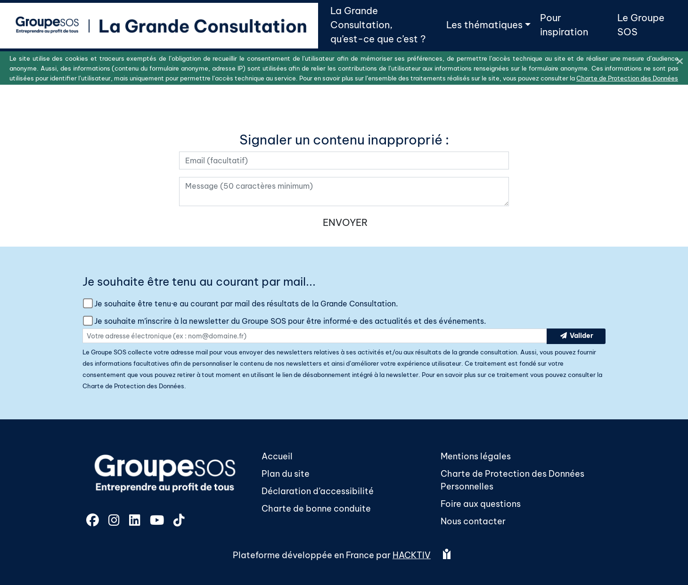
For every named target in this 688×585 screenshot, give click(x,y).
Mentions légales (476, 456)
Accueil (277, 456)
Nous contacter (473, 521)
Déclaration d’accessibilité (318, 491)
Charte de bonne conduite (316, 508)
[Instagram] (115, 521)
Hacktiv (412, 555)
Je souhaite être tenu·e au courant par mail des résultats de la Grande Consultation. (246, 303)
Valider (576, 336)
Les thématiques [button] (484, 25)
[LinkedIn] (135, 521)
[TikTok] (179, 521)
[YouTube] (158, 521)
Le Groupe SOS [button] (640, 25)
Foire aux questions (481, 503)
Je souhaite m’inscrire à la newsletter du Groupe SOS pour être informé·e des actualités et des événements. (290, 321)
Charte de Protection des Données (133, 386)
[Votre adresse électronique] (344, 160)
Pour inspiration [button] (564, 25)
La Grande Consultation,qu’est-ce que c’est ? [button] (378, 25)
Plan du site (286, 473)
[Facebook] (93, 521)
